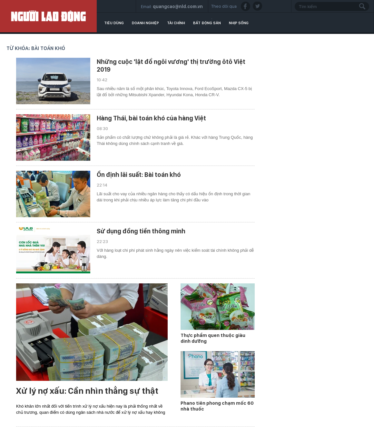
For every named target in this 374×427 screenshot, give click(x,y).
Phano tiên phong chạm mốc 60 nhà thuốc (217, 406)
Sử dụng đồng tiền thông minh (141, 231)
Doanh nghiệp (145, 23)
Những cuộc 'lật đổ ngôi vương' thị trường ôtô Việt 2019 (171, 65)
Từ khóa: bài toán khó (35, 48)
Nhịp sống (239, 23)
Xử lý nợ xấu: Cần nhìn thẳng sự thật (87, 391)
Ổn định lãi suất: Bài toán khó (139, 174)
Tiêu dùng (114, 23)
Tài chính (176, 23)
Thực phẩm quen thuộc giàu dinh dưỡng (213, 338)
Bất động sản (207, 23)
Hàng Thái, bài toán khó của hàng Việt (151, 118)
